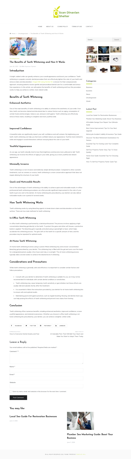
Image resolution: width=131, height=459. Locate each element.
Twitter (30, 325)
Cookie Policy (62, 26)
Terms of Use (77, 26)
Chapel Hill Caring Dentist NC (42, 82)
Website (13, 382)
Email (12, 374)
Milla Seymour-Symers (29, 66)
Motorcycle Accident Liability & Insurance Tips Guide (103, 134)
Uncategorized (14, 58)
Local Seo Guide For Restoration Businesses (101, 115)
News (88, 94)
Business (89, 87)
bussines (89, 91)
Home (40, 26)
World (88, 101)
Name (12, 367)
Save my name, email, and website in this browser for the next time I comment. (39, 391)
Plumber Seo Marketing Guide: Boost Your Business (103, 119)
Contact (89, 26)
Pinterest (45, 325)
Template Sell (81, 454)
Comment (14, 351)
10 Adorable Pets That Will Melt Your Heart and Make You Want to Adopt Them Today (66, 335)
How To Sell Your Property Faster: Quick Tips (101, 162)
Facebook (16, 325)
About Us (49, 26)
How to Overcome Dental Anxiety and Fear (24, 334)
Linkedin (60, 325)
